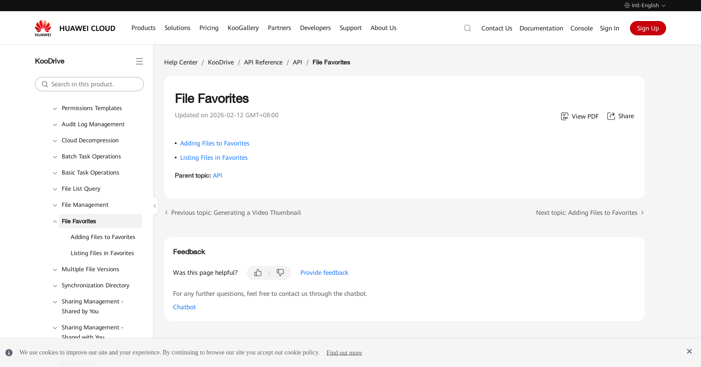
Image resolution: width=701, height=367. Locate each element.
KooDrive (221, 62)
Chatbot (184, 307)
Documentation (541, 28)
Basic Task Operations (90, 172)
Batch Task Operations (91, 156)
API (297, 62)
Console (581, 28)
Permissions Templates (92, 108)
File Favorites (79, 221)
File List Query (81, 188)
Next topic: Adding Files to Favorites (587, 212)
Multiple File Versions (90, 269)
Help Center (181, 62)
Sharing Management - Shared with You (92, 332)
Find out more (344, 352)
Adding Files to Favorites (103, 237)
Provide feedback (324, 272)
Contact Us (496, 28)
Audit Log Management (93, 124)
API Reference (263, 62)
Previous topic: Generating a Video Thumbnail (236, 212)
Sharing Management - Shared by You (92, 306)
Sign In (609, 28)
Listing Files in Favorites (102, 253)
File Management (85, 204)
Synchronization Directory (95, 285)
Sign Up (648, 28)
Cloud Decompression (90, 140)
